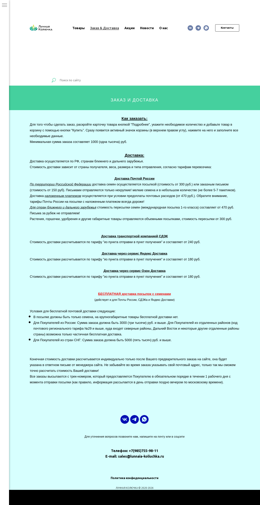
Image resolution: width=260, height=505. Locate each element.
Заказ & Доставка (104, 28)
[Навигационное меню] (4, 5)
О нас (163, 28)
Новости (147, 28)
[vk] (190, 28)
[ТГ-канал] (198, 28)
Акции (129, 28)
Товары (78, 28)
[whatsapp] (206, 28)
